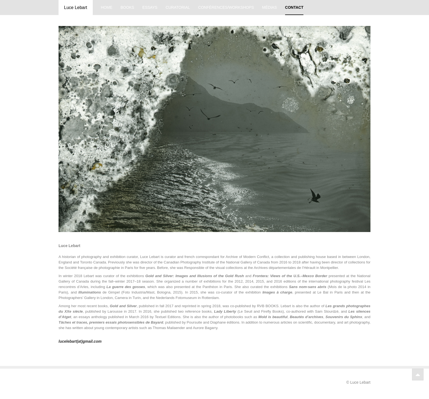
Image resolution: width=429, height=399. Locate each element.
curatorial (178, 7)
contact (294, 7)
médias (269, 7)
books (127, 7)
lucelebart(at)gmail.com (80, 341)
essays (149, 7)
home (106, 7)
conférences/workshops (226, 7)
